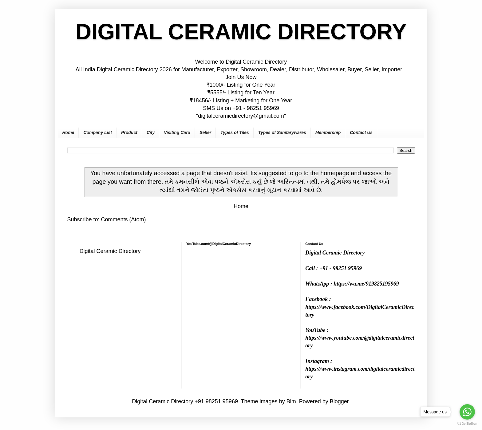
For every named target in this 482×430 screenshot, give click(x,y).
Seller (205, 132)
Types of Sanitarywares (282, 132)
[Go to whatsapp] (467, 412)
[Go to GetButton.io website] (467, 424)
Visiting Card (177, 132)
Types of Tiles (234, 132)
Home (68, 132)
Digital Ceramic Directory (110, 251)
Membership (328, 132)
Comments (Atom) (123, 219)
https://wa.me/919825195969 (366, 284)
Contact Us (361, 132)
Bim (291, 401)
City (151, 132)
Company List (97, 132)
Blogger (339, 401)
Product (129, 132)
